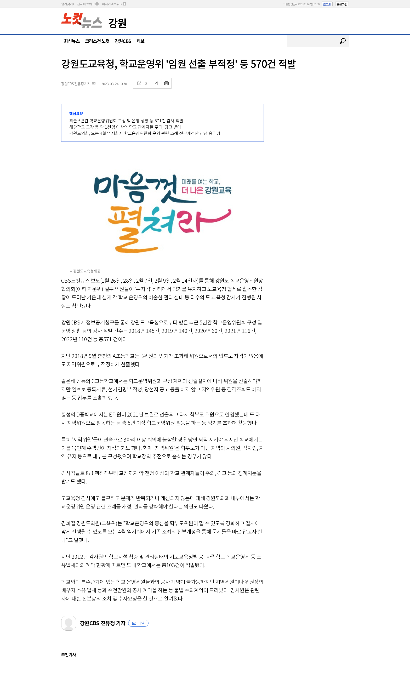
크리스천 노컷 (97, 41)
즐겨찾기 (67, 4)
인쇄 (166, 83)
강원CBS (123, 41)
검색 (343, 41)
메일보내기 (93, 83)
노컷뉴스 (81, 20)
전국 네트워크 (86, 4)
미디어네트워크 (112, 4)
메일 (141, 623)
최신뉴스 (71, 41)
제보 (140, 41)
